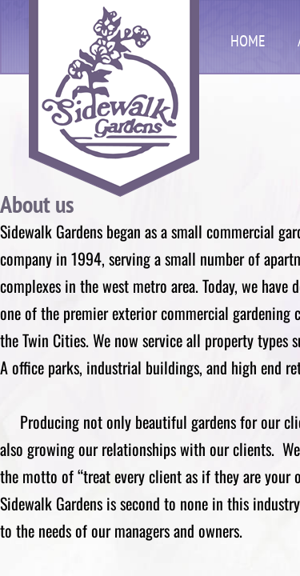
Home (248, 40)
